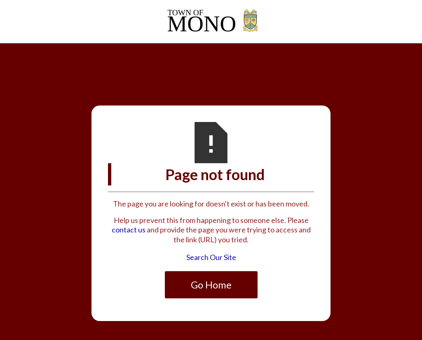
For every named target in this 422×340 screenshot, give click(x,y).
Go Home (211, 285)
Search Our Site (211, 257)
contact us (128, 229)
